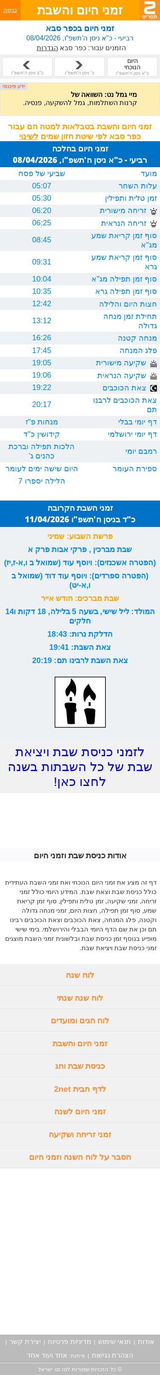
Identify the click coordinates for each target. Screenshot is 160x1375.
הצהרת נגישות (112, 1355)
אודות (146, 1341)
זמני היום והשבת (80, 1043)
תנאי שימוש (114, 1341)
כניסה (10, 10)
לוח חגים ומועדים (80, 1020)
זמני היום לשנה (80, 1111)
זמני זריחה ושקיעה (80, 1134)
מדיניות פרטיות (69, 1341)
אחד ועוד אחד (47, 1355)
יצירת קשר (25, 1341)
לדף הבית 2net (80, 1089)
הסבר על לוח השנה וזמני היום (80, 1157)
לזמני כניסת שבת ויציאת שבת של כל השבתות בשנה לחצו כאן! (80, 767)
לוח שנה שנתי (80, 998)
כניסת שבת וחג (80, 1066)
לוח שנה (80, 975)
